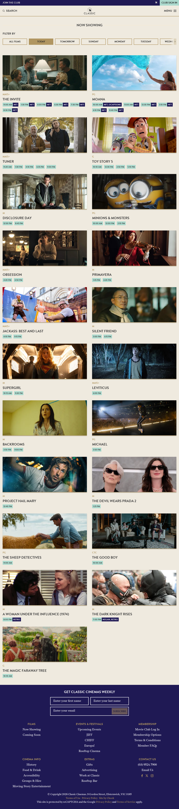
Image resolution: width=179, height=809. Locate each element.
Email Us (147, 770)
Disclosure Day (17, 218)
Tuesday (146, 41)
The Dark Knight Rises (112, 614)
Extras (89, 759)
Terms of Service (126, 802)
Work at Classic (89, 775)
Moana (98, 99)
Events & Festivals (89, 724)
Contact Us (147, 759)
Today (41, 41)
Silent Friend (104, 331)
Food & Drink (32, 770)
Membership (147, 724)
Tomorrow (67, 41)
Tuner (8, 161)
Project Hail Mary (19, 501)
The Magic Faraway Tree (25, 670)
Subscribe (119, 711)
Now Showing (32, 729)
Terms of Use (73, 798)
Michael (99, 444)
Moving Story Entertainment (32, 786)
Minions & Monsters (110, 218)
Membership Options (147, 735)
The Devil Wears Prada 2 (114, 501)
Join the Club (11, 3)
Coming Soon (32, 735)
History (32, 764)
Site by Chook (106, 798)
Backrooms (13, 444)
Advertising (89, 770)
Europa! (89, 745)
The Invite (12, 99)
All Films (15, 41)
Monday (119, 41)
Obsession (12, 274)
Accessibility (31, 775)
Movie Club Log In (147, 729)
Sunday (93, 41)
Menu (170, 10)
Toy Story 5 (102, 161)
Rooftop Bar (89, 781)
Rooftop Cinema (89, 751)
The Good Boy (105, 557)
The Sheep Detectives (22, 557)
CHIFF (89, 740)
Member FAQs (147, 745)
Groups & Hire (31, 781)
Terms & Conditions (147, 740)
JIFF (89, 735)
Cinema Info (31, 759)
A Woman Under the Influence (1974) (36, 614)
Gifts (89, 764)
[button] (175, 42)
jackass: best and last (23, 331)
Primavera (102, 274)
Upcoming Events (89, 729)
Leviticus (100, 387)
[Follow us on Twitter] (146, 776)
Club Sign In (169, 3)
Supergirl (12, 387)
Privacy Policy (90, 798)
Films (31, 724)
